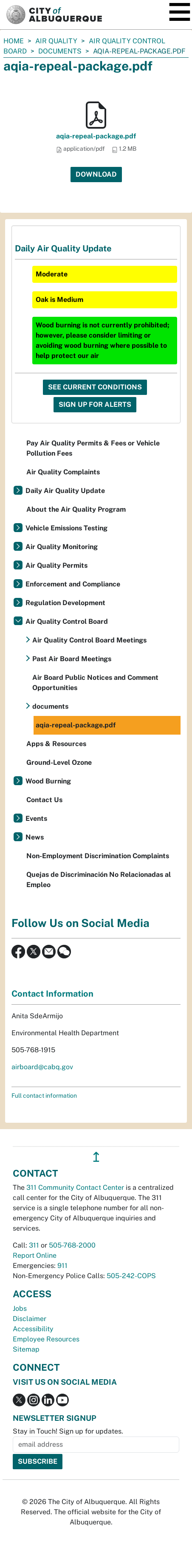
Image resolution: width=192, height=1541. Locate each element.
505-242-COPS (131, 1276)
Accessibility (33, 1329)
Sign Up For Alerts (95, 404)
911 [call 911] (62, 1266)
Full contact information (44, 1095)
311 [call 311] (34, 1245)
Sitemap (26, 1349)
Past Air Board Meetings (71, 659)
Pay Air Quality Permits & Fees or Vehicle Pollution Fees (93, 448)
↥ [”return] (96, 1157)
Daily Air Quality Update (65, 491)
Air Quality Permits (56, 565)
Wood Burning (48, 781)
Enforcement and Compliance (72, 584)
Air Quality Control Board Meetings (89, 640)
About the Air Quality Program (76, 509)
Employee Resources (46, 1339)
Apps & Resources (56, 744)
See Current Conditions (95, 387)
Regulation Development (65, 603)
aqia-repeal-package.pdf (96, 136)
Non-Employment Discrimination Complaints (97, 856)
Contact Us (44, 800)
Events (36, 818)
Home (13, 41)
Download (96, 174)
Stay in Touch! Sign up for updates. (68, 1431)
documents (60, 51)
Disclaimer (29, 1319)
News (34, 837)
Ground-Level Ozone (59, 762)
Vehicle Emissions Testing (66, 528)
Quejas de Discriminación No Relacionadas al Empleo (98, 880)
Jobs (20, 1308)
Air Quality (56, 41)
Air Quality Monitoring (61, 547)
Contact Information (52, 994)
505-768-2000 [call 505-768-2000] (72, 1245)
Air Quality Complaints (63, 472)
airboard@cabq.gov (42, 1067)
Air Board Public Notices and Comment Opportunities (95, 682)
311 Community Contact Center (75, 1187)
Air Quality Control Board (66, 621)
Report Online (34, 1255)
